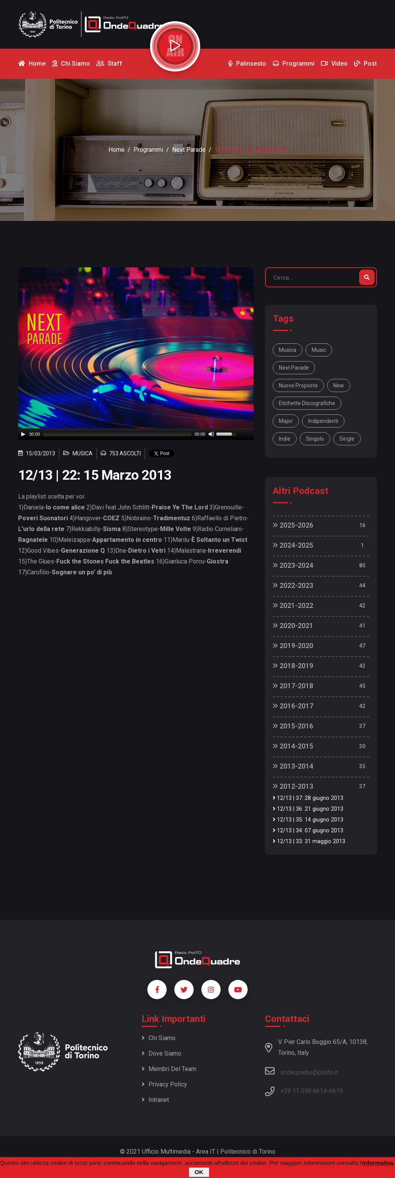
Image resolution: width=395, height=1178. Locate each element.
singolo (315, 439)
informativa (377, 1162)
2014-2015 (293, 746)
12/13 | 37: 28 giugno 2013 (308, 798)
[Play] (23, 434)
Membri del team (169, 1069)
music (319, 350)
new (338, 385)
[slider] (117, 434)
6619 (336, 1091)
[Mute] (211, 434)
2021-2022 (293, 605)
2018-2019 (293, 666)
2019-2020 (293, 646)
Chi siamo (159, 1038)
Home (116, 149)
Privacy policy (164, 1084)
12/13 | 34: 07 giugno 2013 (308, 830)
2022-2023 (293, 585)
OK (199, 1172)
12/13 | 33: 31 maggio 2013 (309, 841)
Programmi (148, 149)
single (346, 439)
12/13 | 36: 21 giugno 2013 (308, 809)
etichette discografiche (307, 403)
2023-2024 (293, 565)
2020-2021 (293, 625)
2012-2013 (293, 786)
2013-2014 (293, 766)
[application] (135, 434)
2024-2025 (293, 545)
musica (287, 350)
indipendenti (323, 421)
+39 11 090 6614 (303, 1091)
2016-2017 (293, 706)
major (286, 421)
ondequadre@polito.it (301, 1071)
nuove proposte (298, 385)
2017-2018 (293, 686)
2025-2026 (293, 525)
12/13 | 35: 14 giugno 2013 (308, 819)
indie (284, 439)
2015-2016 (293, 726)
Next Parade (189, 149)
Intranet (155, 1099)
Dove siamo (161, 1053)
